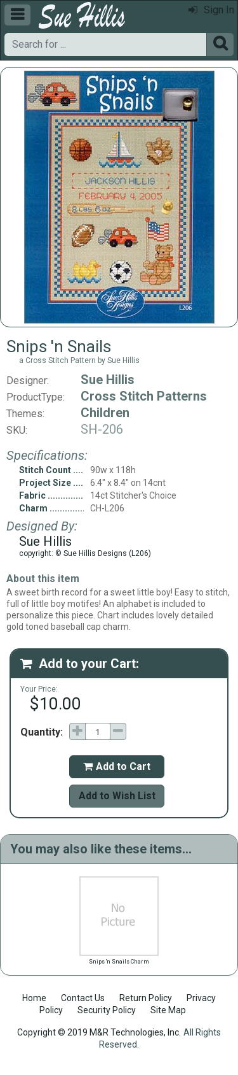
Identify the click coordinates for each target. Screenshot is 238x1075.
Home (34, 998)
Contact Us (83, 998)
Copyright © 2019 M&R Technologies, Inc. (99, 1032)
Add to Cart (116, 766)
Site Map (168, 1010)
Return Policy (145, 998)
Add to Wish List (117, 796)
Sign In (211, 10)
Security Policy (106, 1010)
